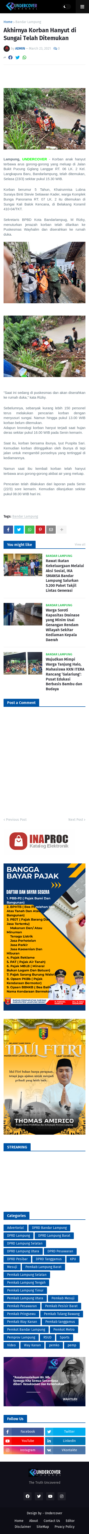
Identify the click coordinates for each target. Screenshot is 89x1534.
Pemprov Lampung (21, 1337)
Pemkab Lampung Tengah (26, 1283)
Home (8, 22)
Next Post (75, 820)
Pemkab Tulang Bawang (62, 1314)
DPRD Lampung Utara (23, 1251)
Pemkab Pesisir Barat (61, 1306)
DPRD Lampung (18, 1236)
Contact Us (52, 1521)
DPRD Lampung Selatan (24, 1243)
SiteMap (43, 1527)
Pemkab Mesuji (63, 1298)
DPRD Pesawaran (60, 1251)
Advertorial (15, 1228)
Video (11, 1345)
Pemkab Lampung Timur (25, 1290)
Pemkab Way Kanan (22, 1322)
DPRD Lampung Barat (54, 1236)
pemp (72, 1345)
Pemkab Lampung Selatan (27, 1275)
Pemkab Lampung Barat (43, 1267)
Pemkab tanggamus (60, 1322)
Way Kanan (32, 1345)
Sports (65, 1337)
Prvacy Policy (65, 1527)
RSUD (47, 1337)
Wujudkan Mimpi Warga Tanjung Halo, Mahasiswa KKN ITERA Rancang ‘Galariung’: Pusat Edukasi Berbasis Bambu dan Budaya (65, 674)
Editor (70, 1521)
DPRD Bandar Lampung (49, 1228)
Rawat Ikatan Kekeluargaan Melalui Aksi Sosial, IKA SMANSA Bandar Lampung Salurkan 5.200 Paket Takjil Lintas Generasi (65, 576)
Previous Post (16, 820)
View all (80, 544)
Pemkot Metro (64, 1330)
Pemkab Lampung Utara (25, 1298)
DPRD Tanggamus (49, 1259)
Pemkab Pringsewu (21, 1314)
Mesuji (12, 1267)
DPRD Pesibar (17, 1259)
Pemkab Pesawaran (22, 1306)
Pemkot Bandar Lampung (26, 1330)
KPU (73, 1259)
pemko (54, 1345)
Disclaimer (23, 1527)
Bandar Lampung (28, 22)
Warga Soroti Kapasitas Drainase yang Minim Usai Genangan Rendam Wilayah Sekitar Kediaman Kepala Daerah (63, 625)
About (33, 1521)
